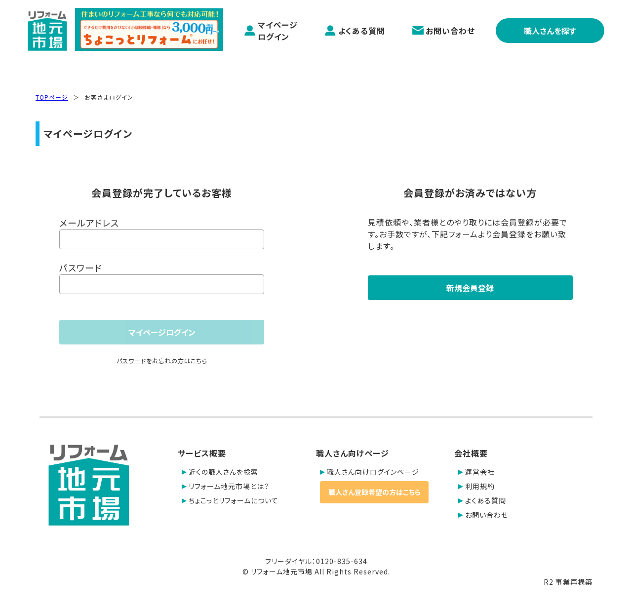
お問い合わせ (443, 31)
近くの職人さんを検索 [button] (220, 472)
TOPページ (52, 97)
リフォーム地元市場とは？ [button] (226, 486)
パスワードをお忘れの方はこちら (162, 360)
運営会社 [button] (476, 472)
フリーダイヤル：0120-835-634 (316, 561)
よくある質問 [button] (482, 500)
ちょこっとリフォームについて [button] (230, 500)
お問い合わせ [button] (483, 515)
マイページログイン (271, 30)
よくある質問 (354, 31)
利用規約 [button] (476, 486)
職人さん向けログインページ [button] (369, 472)
